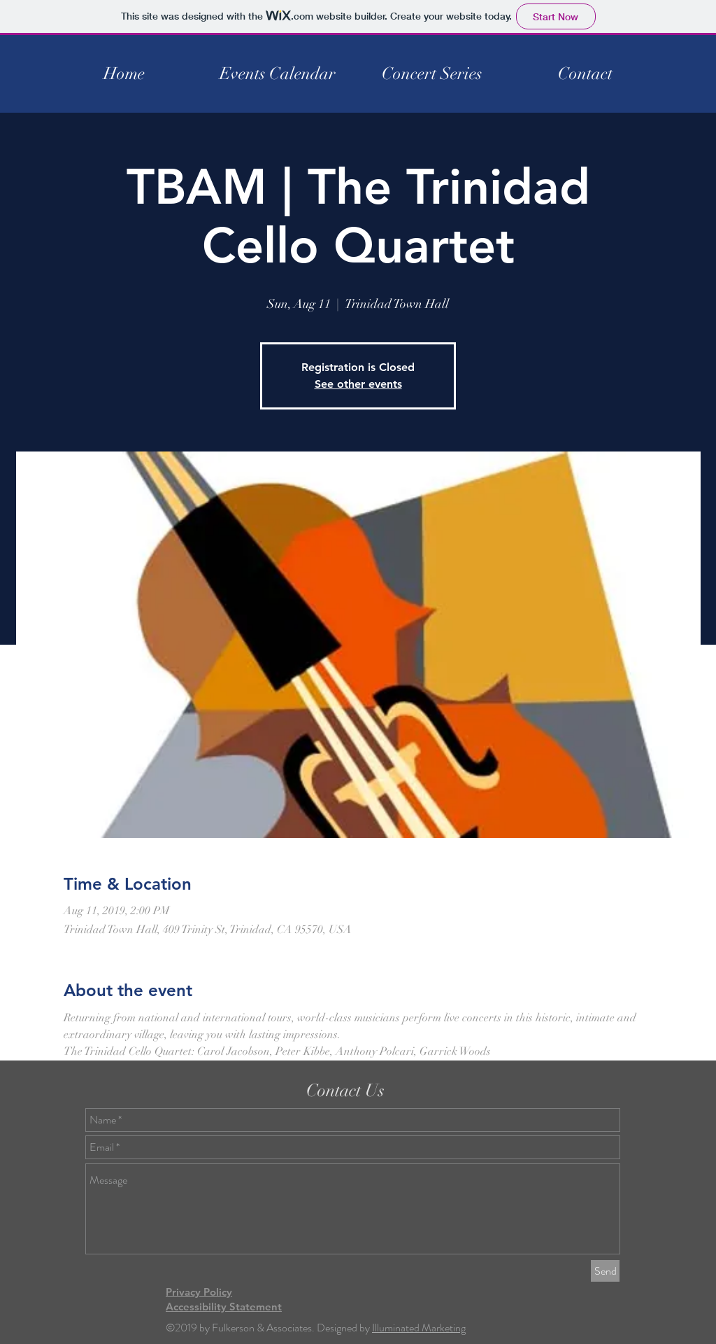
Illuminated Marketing (419, 1328)
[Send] (605, 1271)
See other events (358, 384)
